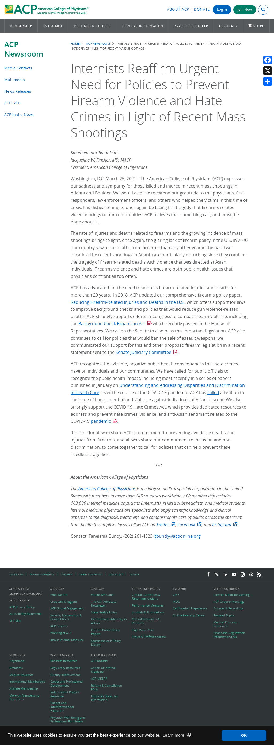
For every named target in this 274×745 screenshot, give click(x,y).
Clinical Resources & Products (145, 621)
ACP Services (59, 626)
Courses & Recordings (228, 608)
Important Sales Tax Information (104, 698)
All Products (99, 661)
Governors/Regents (42, 574)
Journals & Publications (148, 612)
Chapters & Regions (63, 602)
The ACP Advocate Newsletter (103, 603)
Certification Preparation (190, 608)
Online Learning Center (189, 615)
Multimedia (14, 79)
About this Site (19, 600)
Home (75, 44)
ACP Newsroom (23, 49)
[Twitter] (217, 575)
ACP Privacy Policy (22, 607)
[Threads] (251, 575)
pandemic (101, 421)
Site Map (15, 621)
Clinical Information (142, 26)
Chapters (66, 574)
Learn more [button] (173, 735)
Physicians (16, 661)
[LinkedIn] (225, 575)
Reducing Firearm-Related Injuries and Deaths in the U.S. (128, 302)
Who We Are (58, 595)
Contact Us (16, 574)
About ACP (178, 9)
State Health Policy (104, 612)
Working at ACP (61, 633)
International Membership (27, 681)
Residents (16, 668)
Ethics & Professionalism (149, 637)
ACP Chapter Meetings (229, 602)
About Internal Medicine (67, 640)
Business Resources (63, 661)
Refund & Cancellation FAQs (106, 687)
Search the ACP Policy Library (106, 642)
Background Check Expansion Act (111, 324)
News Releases (17, 91)
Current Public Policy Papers (105, 632)
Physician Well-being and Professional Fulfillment (67, 719)
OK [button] (244, 735)
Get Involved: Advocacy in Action (109, 621)
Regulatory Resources (65, 668)
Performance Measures (147, 605)
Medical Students (21, 675)
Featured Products (103, 655)
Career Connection (90, 574)
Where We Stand (102, 595)
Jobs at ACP (116, 574)
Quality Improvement (65, 675)
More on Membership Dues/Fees (24, 697)
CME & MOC (53, 26)
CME (176, 595)
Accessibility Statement (25, 614)
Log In (222, 9)
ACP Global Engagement (67, 608)
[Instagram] (243, 575)
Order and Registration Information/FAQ (229, 635)
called (213, 392)
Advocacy (228, 26)
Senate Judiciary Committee (143, 352)
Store (258, 26)
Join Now (245, 9)
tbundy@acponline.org (178, 536)
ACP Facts (12, 102)
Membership (21, 26)
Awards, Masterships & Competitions (66, 617)
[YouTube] (234, 575)
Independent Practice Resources (65, 694)
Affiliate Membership (23, 688)
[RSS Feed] (259, 575)
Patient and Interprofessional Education (62, 707)
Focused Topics (224, 615)
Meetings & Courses (93, 26)
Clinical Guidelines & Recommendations (146, 596)
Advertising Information (26, 594)
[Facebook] (208, 575)
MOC (176, 602)
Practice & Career (191, 26)
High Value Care (143, 630)
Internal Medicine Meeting (232, 595)
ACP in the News (19, 114)
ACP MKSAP (99, 678)
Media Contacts (18, 67)
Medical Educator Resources (225, 624)
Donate (202, 9)
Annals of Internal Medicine (103, 669)
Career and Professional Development (66, 683)
